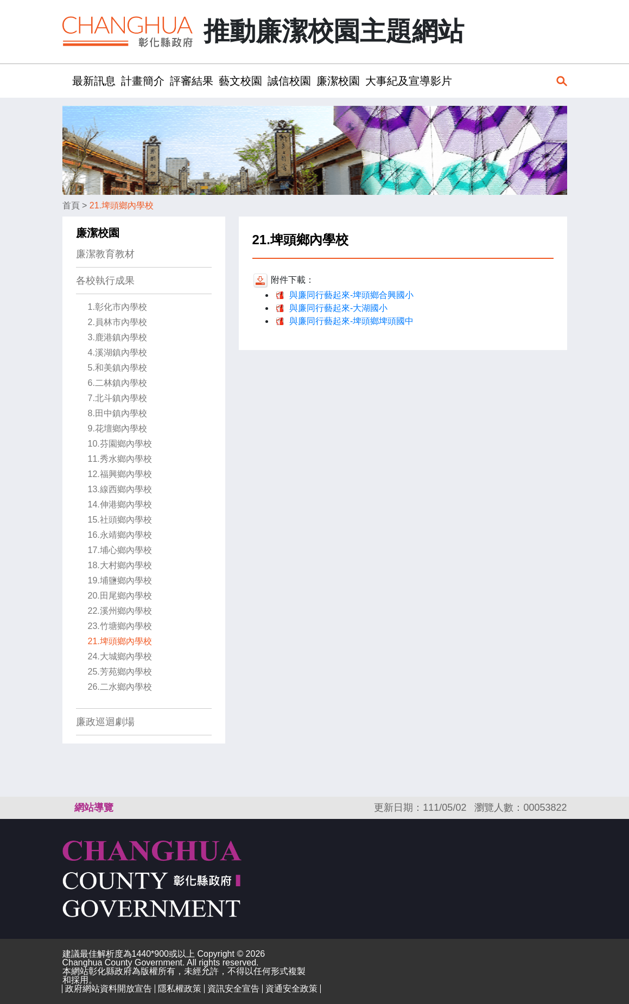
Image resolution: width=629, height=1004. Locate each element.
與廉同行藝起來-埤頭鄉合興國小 (351, 295)
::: (65, 80)
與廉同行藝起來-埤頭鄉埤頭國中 (351, 321)
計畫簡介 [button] (142, 81)
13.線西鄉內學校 (120, 489)
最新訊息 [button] (94, 81)
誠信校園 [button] (289, 81)
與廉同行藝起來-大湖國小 (338, 308)
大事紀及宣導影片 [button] (408, 81)
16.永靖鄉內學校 (120, 534)
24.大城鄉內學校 (120, 656)
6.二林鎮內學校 (117, 382)
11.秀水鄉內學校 (120, 458)
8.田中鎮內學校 (117, 413)
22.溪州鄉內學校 (120, 610)
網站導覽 (93, 807)
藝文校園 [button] (240, 81)
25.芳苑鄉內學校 (120, 671)
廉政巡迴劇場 (105, 721)
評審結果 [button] (191, 81)
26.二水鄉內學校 (120, 686)
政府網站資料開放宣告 (108, 988)
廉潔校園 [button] (338, 81)
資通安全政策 (291, 988)
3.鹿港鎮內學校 (117, 337)
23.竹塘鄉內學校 (120, 626)
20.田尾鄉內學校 (120, 595)
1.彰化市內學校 (117, 307)
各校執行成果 (105, 280)
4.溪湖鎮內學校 (117, 352)
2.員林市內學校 (117, 322)
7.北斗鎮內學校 (117, 398)
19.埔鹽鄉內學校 (120, 580)
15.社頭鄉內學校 (120, 519)
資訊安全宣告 (233, 988)
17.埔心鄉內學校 (120, 550)
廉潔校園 (97, 233)
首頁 (71, 205)
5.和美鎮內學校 (117, 367)
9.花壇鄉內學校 (117, 428)
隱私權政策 (179, 988)
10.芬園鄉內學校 (120, 443)
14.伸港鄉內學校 (120, 504)
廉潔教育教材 (105, 254)
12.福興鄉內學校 (120, 474)
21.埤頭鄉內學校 (122, 205)
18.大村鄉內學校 (120, 565)
